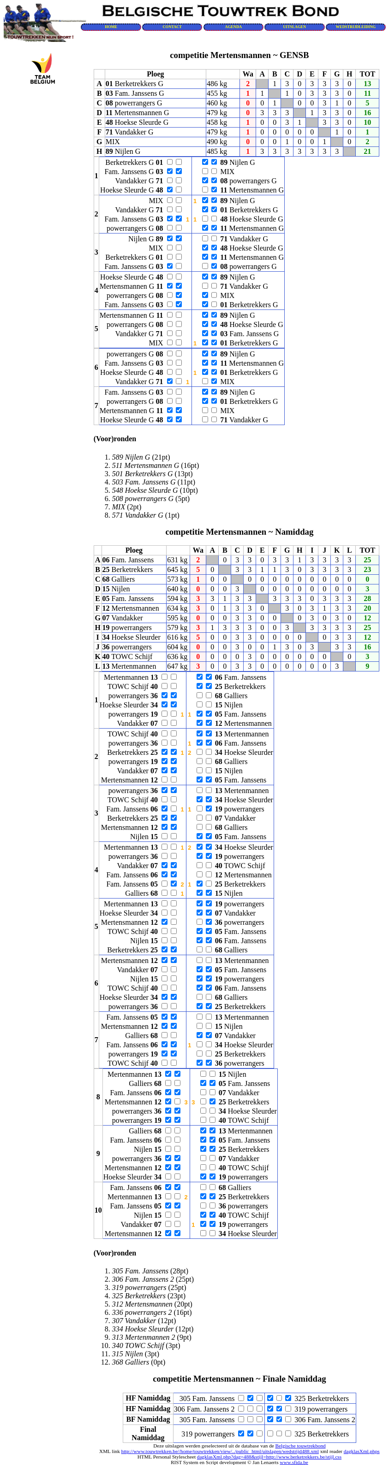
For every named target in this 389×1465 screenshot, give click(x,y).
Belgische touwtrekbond (300, 1445)
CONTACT (172, 26)
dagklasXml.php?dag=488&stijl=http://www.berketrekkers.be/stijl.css (269, 1456)
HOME (111, 26)
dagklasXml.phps (362, 1451)
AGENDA (233, 26)
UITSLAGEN (294, 26)
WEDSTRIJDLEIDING (356, 26)
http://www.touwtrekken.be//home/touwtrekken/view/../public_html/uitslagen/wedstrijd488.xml (220, 1451)
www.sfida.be (294, 1462)
